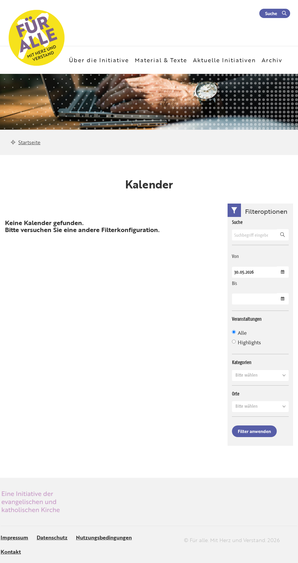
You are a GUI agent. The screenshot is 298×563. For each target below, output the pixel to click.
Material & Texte (161, 60)
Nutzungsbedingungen (104, 537)
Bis (234, 283)
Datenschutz (52, 537)
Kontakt (11, 551)
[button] (260, 375)
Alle (239, 332)
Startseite (29, 142)
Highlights (246, 342)
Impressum (14, 537)
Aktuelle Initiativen (224, 60)
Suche (271, 13)
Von (235, 256)
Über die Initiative (99, 60)
